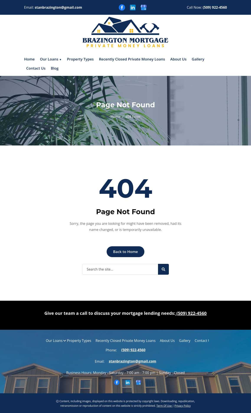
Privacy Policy (182, 405)
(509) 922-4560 (215, 7)
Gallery (198, 59)
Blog (55, 67)
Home (29, 59)
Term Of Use (164, 405)
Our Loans (49, 59)
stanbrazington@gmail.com (58, 7)
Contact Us (36, 67)
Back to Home (125, 251)
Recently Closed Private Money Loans (132, 59)
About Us (178, 59)
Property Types (80, 59)
